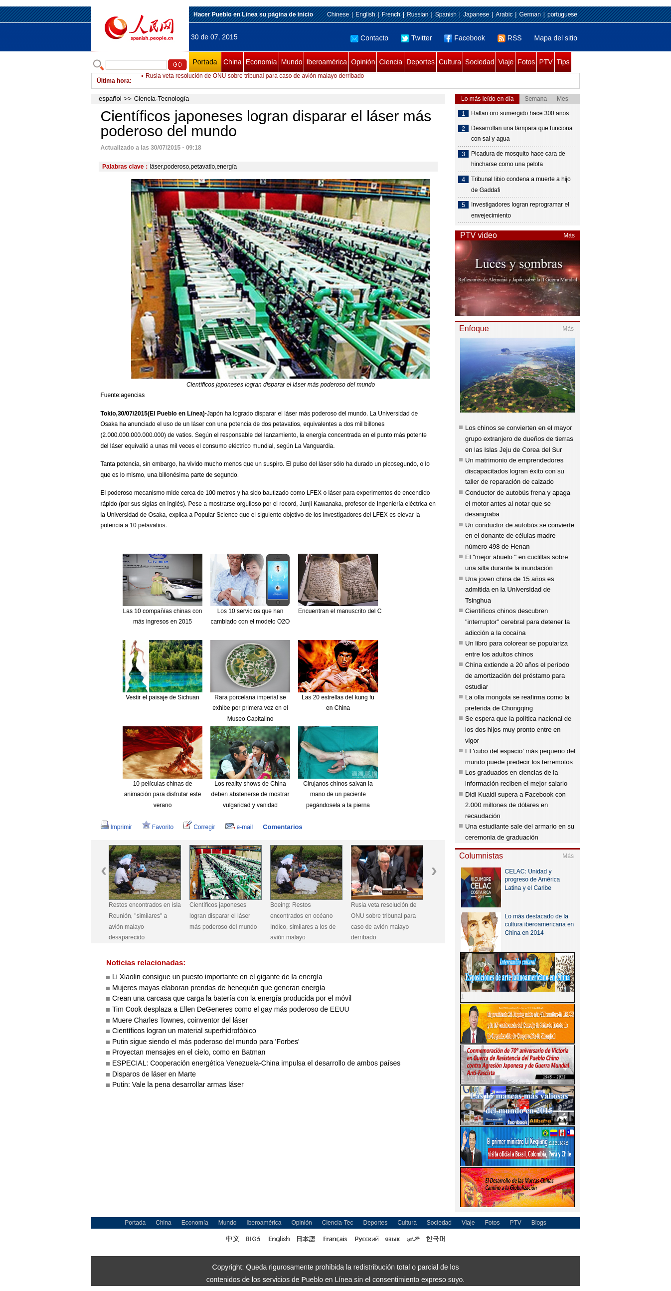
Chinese (338, 14)
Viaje (505, 62)
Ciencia (390, 62)
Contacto (369, 38)
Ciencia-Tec (337, 1222)
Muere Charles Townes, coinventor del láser (180, 1020)
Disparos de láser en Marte (154, 1074)
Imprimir (116, 827)
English (365, 14)
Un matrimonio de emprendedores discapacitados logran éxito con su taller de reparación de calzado (514, 470)
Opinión (363, 62)
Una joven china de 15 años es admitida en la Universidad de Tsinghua (509, 589)
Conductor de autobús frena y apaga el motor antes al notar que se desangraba (517, 503)
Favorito (157, 827)
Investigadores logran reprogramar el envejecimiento (520, 210)
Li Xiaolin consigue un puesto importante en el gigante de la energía (217, 977)
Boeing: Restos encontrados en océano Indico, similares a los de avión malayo (303, 921)
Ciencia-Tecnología (161, 98)
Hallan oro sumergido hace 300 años (520, 113)
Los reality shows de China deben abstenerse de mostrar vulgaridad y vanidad (250, 794)
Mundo (292, 62)
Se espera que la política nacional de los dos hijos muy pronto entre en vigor (518, 729)
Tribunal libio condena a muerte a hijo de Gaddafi (521, 185)
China (232, 62)
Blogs (538, 1222)
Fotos (526, 62)
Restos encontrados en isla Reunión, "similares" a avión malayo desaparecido (145, 921)
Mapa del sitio (555, 38)
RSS (510, 38)
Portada (204, 62)
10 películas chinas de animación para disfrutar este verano (162, 794)
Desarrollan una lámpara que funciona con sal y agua (521, 134)
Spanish (446, 14)
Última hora (113, 80)
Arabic (504, 14)
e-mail (239, 827)
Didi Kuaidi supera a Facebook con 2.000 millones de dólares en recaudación (515, 805)
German (529, 14)
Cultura (450, 62)
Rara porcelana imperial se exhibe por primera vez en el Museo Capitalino (250, 708)
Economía (261, 62)
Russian (417, 14)
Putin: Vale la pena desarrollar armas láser (178, 1084)
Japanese (476, 14)
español (110, 98)
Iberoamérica (326, 62)
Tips (563, 62)
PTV (545, 62)
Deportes (420, 62)
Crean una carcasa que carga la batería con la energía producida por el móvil (231, 998)
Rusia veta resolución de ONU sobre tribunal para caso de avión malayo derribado (255, 80)
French (391, 14)
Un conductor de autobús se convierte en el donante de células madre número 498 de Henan (519, 535)
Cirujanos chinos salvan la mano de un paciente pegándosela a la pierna (337, 794)
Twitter (416, 38)
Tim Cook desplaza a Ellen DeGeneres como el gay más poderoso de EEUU (230, 1009)
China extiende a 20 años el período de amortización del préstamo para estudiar (517, 675)
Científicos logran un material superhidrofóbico (184, 1031)
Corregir (199, 827)
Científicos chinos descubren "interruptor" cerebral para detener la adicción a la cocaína (517, 621)
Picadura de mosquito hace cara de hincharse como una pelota (518, 159)
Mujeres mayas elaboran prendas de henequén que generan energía (218, 988)
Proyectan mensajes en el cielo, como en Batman (188, 1052)
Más (569, 235)
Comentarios (282, 827)
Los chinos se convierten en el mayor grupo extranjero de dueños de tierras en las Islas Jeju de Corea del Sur (519, 438)
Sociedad (479, 62)
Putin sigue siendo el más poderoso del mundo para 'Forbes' (206, 1042)
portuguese (562, 14)
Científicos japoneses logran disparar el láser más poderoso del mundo (223, 915)
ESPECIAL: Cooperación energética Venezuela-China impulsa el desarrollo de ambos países (256, 1063)
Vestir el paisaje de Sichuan (162, 697)
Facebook (464, 38)
